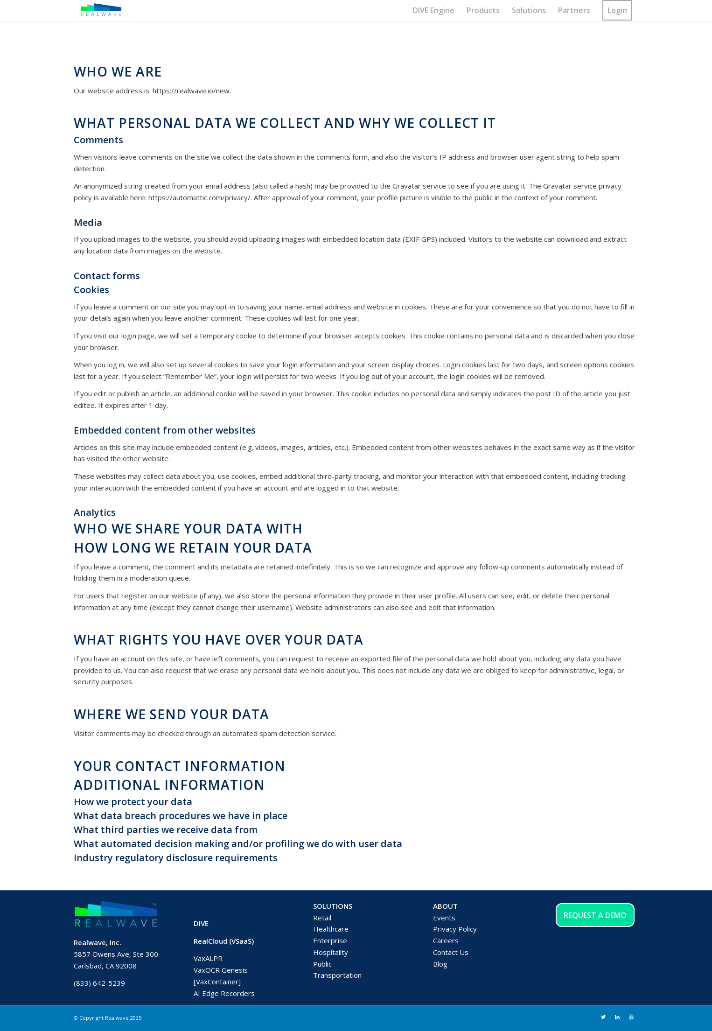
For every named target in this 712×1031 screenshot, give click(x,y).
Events (444, 917)
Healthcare (331, 928)
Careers (446, 940)
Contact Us (450, 952)
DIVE (201, 923)
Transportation (337, 975)
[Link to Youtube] (631, 1017)
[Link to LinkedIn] (617, 1017)
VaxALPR (208, 958)
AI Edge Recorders (224, 993)
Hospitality (330, 952)
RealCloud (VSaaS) (224, 941)
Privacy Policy (455, 928)
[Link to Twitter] (603, 1017)
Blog (440, 963)
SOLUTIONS (332, 906)
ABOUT (445, 906)
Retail (322, 917)
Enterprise (330, 940)
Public (322, 963)
